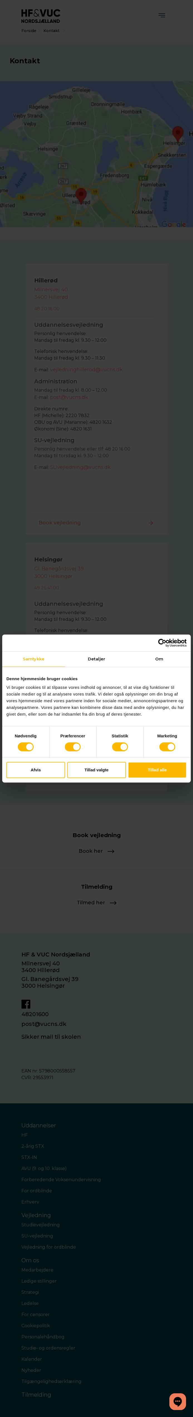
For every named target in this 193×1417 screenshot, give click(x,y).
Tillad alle (157, 769)
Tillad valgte (96, 769)
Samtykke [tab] (33, 659)
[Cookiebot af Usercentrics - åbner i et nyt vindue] (162, 643)
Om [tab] (159, 659)
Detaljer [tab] (96, 659)
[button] (177, 1401)
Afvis (36, 769)
